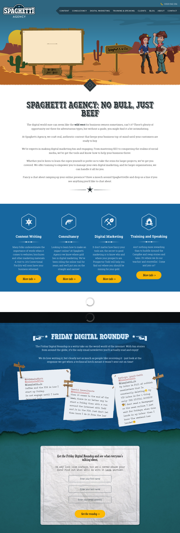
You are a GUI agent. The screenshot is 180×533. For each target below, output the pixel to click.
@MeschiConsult (80, 392)
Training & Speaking (124, 11)
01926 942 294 (169, 4)
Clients (142, 11)
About (161, 11)
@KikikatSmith (127, 379)
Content (64, 11)
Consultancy (79, 11)
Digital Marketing (100, 11)
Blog (152, 11)
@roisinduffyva (34, 381)
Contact (172, 11)
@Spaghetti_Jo (33, 384)
